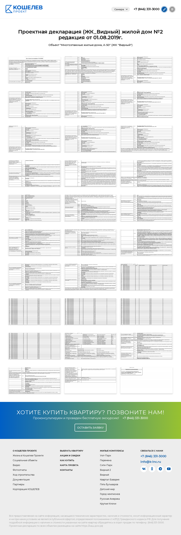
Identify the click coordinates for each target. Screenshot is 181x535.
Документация (21, 479)
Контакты (66, 470)
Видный (104, 474)
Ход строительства (23, 474)
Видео (16, 465)
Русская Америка (110, 498)
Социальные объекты (25, 460)
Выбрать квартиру (71, 450)
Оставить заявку (90, 427)
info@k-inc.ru (150, 462)
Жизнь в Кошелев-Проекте (28, 455)
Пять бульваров (109, 484)
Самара (119, 9)
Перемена (105, 460)
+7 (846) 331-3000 (135, 418)
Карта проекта (69, 465)
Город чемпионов (110, 494)
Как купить (67, 460)
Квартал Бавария (110, 479)
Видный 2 (105, 470)
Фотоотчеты (20, 470)
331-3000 (147, 9)
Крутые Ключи (108, 503)
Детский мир (107, 489)
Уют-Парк (105, 455)
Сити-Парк (106, 465)
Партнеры (18, 484)
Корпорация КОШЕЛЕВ (26, 489)
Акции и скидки (70, 455)
